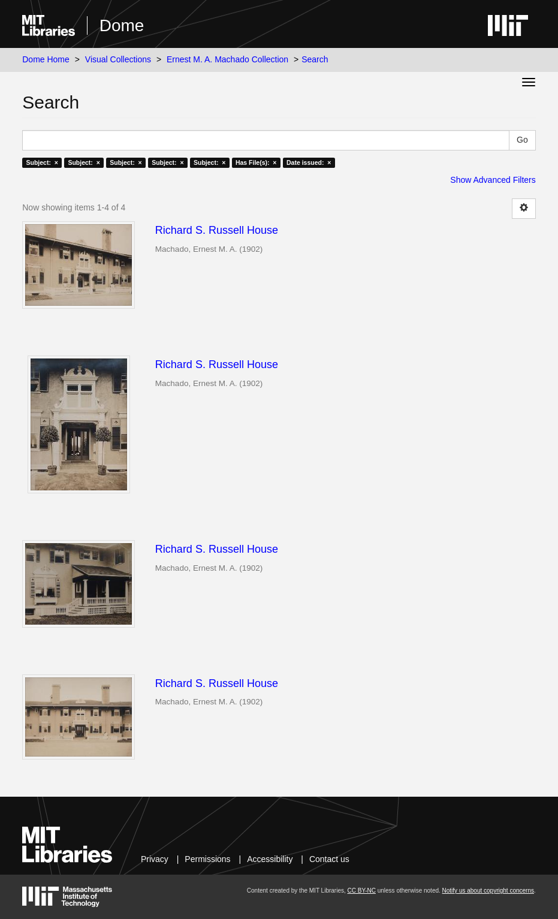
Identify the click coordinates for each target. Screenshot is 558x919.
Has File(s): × (256, 162)
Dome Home (46, 59)
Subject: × (42, 162)
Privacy (154, 859)
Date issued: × (308, 162)
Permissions (207, 859)
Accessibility (269, 859)
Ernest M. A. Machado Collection (227, 59)
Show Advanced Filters (492, 180)
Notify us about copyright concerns (488, 890)
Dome (121, 25)
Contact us (329, 859)
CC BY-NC (362, 890)
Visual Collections (118, 59)
